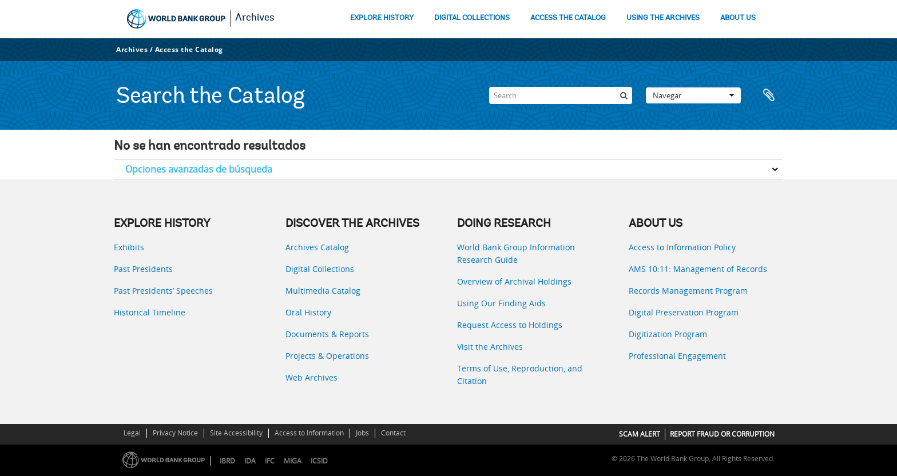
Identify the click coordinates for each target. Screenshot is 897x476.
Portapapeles (769, 95)
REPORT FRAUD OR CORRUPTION (722, 434)
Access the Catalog (189, 49)
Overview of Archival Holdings (514, 281)
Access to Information (309, 433)
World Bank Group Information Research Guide (516, 253)
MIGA (292, 461)
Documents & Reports (327, 334)
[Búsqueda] (623, 95)
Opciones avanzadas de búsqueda (198, 169)
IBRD (227, 461)
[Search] (560, 95)
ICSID (319, 461)
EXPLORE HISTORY (382, 18)
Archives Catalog (317, 247)
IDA (250, 461)
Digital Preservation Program (684, 312)
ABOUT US (738, 18)
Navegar (693, 95)
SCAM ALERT (639, 434)
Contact (393, 433)
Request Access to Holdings (509, 324)
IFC (270, 461)
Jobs (362, 433)
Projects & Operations (327, 355)
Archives (255, 18)
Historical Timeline (149, 312)
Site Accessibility (236, 433)
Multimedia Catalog (322, 290)
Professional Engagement (677, 355)
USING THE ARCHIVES (663, 18)
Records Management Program (688, 290)
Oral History (308, 312)
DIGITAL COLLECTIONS (472, 18)
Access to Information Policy (682, 247)
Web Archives (311, 377)
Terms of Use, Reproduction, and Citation (519, 374)
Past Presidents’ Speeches (163, 290)
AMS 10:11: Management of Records (698, 268)
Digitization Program (668, 334)
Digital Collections (319, 268)
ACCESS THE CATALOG (568, 18)
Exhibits (129, 247)
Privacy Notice (175, 433)
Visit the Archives (490, 346)
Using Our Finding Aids (501, 303)
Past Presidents (143, 268)
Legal (132, 433)
